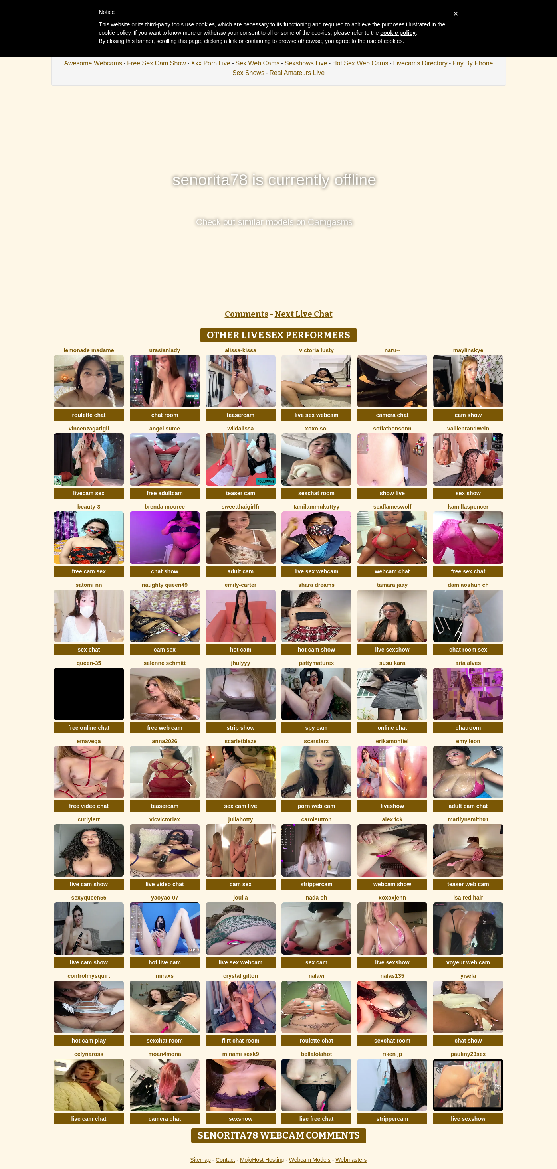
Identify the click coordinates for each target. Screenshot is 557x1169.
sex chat (88, 649)
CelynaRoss (88, 1054)
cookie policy (398, 33)
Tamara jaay (392, 585)
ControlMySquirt (88, 976)
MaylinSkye (468, 350)
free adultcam (165, 493)
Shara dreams (316, 585)
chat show (164, 571)
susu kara (392, 663)
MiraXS (165, 976)
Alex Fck (392, 819)
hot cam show (316, 649)
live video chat (164, 884)
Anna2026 (165, 741)
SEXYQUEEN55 (89, 898)
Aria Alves (468, 663)
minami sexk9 (240, 1054)
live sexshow (392, 649)
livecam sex (89, 493)
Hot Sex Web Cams (360, 63)
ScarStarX (316, 741)
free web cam (164, 728)
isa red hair (468, 898)
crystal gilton (240, 976)
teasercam (240, 415)
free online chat (88, 728)
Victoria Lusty (316, 350)
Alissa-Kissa (240, 350)
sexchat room (316, 493)
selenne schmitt (165, 663)
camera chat (392, 415)
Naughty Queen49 (165, 585)
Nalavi (317, 976)
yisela (468, 976)
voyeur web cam (468, 962)
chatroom (468, 728)
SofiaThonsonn (392, 428)
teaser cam (240, 493)
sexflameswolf (392, 507)
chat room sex (468, 649)
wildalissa (240, 428)
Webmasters (351, 1160)
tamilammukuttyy (316, 507)
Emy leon (468, 741)
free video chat (89, 806)
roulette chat (88, 415)
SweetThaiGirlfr (241, 507)
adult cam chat (468, 806)
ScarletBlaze (240, 741)
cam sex (165, 649)
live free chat (316, 1119)
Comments (246, 314)
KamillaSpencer (468, 507)
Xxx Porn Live (210, 63)
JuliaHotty (240, 819)
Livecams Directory (420, 63)
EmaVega (89, 741)
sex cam (316, 962)
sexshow (240, 1119)
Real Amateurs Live (297, 72)
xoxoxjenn (392, 898)
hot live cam (165, 962)
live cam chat (89, 1119)
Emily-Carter (240, 585)
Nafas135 (392, 976)
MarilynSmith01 (468, 819)
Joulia (240, 898)
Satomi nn (88, 585)
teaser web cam (468, 884)
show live (392, 493)
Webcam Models (310, 1160)
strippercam (316, 884)
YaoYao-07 (164, 898)
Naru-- (392, 350)
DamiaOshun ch (468, 585)
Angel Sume (164, 428)
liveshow (392, 806)
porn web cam (316, 806)
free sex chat (468, 571)
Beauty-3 (89, 507)
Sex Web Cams (257, 63)
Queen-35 (89, 663)
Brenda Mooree (165, 507)
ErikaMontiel (392, 741)
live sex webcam (317, 415)
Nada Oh (316, 898)
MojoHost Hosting (262, 1160)
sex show (468, 493)
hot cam (241, 649)
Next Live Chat (304, 314)
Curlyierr (88, 819)
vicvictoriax (164, 819)
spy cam (316, 728)
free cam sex (89, 571)
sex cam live (240, 806)
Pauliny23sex (468, 1054)
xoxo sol (316, 428)
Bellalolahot (316, 1054)
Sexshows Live (306, 63)
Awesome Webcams (93, 63)
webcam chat (392, 571)
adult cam (241, 571)
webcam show (392, 884)
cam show (468, 415)
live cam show (89, 884)
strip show (240, 728)
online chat (392, 728)
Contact (225, 1160)
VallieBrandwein (468, 428)
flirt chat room (240, 1040)
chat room (164, 415)
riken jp (392, 1054)
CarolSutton (316, 819)
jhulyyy (240, 663)
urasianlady (164, 350)
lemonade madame (88, 350)
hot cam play (89, 1040)
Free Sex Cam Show (156, 63)
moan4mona (164, 1054)
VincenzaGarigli (89, 428)
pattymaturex (316, 663)
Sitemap (200, 1160)
